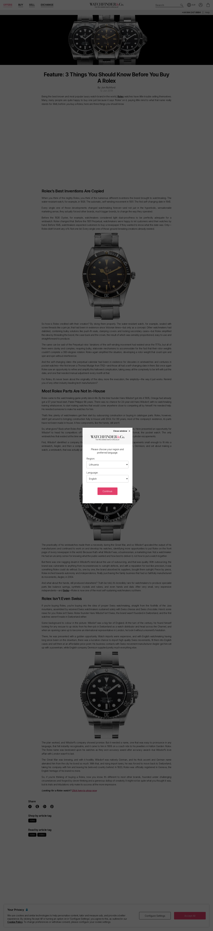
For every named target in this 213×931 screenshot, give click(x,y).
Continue (107, 491)
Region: (91, 458)
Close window (121, 431)
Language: (92, 472)
